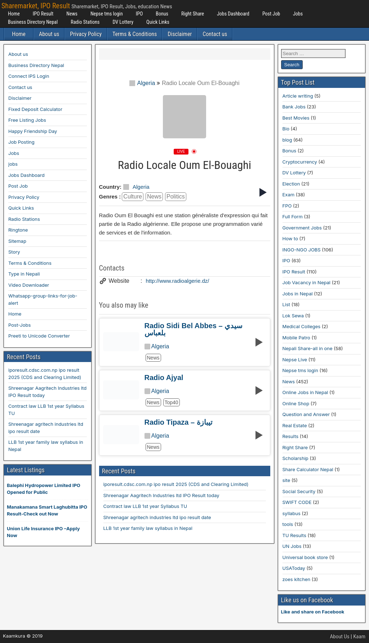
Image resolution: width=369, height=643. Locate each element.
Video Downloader (28, 285)
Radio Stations (85, 22)
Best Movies (296, 118)
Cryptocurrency (300, 162)
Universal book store (305, 557)
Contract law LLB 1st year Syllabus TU (145, 506)
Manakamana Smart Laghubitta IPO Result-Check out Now (47, 510)
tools (288, 524)
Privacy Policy (86, 34)
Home (14, 14)
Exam (289, 194)
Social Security (299, 491)
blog (287, 140)
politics (175, 196)
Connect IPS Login (28, 76)
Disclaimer (180, 34)
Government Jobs (302, 228)
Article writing (298, 96)
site (286, 480)
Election (291, 184)
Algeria (142, 83)
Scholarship (295, 458)
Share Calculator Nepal (308, 469)
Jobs (298, 14)
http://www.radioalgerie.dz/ (177, 281)
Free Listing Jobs (27, 120)
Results (291, 436)
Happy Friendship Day (32, 131)
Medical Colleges (302, 326)
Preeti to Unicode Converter (39, 336)
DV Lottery (122, 22)
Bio (286, 128)
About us (49, 34)
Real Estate (295, 425)
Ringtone (18, 230)
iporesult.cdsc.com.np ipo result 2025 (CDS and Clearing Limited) (176, 484)
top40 (171, 402)
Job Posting (21, 142)
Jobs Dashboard (233, 14)
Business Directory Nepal (33, 22)
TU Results (294, 535)
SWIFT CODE (297, 502)
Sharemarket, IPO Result (35, 5)
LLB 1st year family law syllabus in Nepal (147, 528)
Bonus (162, 14)
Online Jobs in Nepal (305, 392)
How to (290, 238)
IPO (139, 14)
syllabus (292, 513)
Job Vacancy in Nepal (307, 282)
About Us (340, 636)
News (71, 14)
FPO (287, 206)
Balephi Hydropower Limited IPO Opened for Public (43, 488)
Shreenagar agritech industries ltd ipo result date (157, 517)
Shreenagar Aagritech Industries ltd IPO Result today (161, 495)
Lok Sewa (293, 315)
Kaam (359, 636)
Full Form (293, 216)
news (154, 196)
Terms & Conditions (134, 34)
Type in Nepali (24, 274)
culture (132, 196)
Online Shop (296, 403)
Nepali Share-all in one (308, 348)
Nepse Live (295, 359)
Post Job (271, 14)
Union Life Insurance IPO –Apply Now (43, 532)
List (286, 304)
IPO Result (43, 14)
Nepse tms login (106, 14)
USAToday (294, 568)
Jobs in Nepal (298, 293)
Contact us (215, 34)
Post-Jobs (19, 325)
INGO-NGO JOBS (302, 250)
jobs (13, 164)
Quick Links (157, 22)
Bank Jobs (294, 107)
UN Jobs (292, 546)
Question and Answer (306, 414)
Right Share (192, 14)
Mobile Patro (296, 337)
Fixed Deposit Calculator (35, 109)
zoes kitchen (297, 579)
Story (14, 252)
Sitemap (17, 241)
